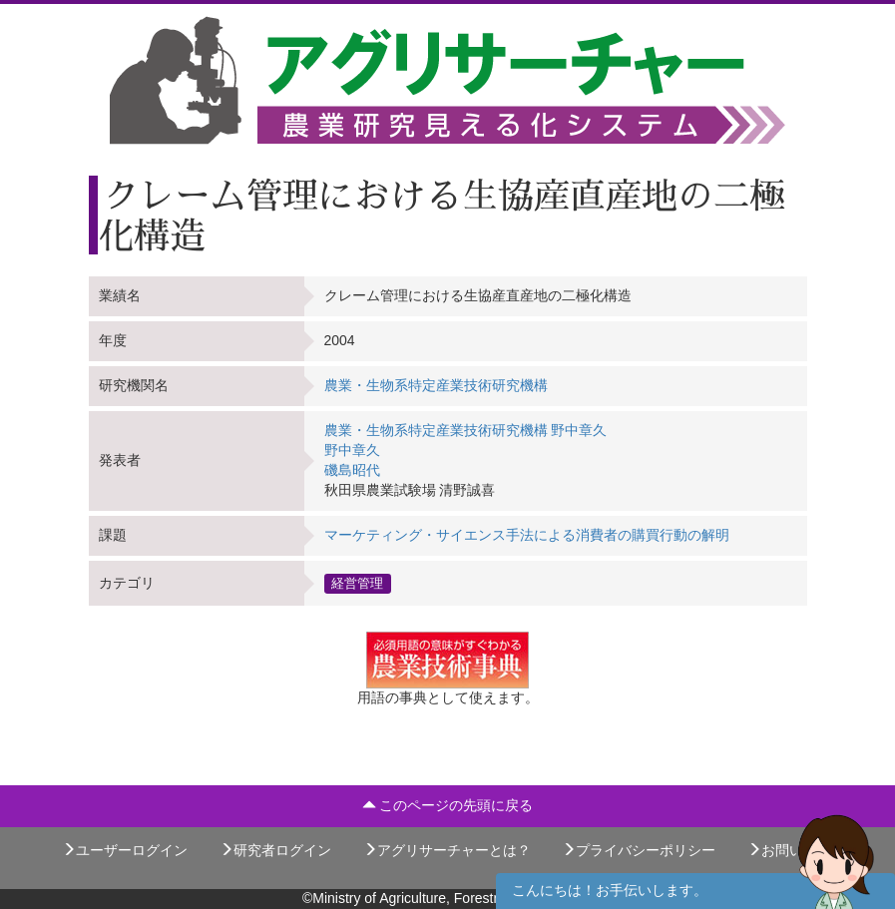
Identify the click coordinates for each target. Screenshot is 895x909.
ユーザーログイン (125, 850)
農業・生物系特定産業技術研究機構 (436, 385)
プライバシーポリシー (638, 850)
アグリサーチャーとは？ (447, 850)
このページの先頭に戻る (448, 805)
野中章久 (352, 450)
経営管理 (357, 583)
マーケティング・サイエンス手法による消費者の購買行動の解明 (526, 535)
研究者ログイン (275, 850)
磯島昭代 (352, 470)
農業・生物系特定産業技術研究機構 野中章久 (466, 430)
